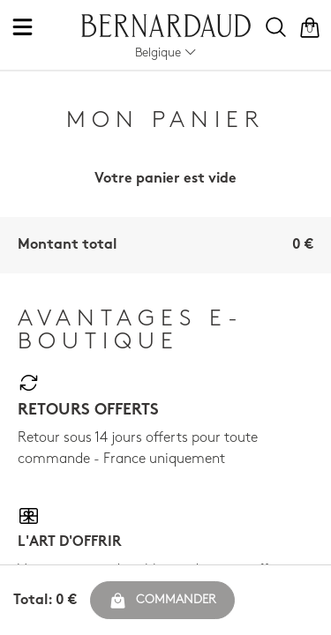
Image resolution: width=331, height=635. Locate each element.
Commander (162, 600)
